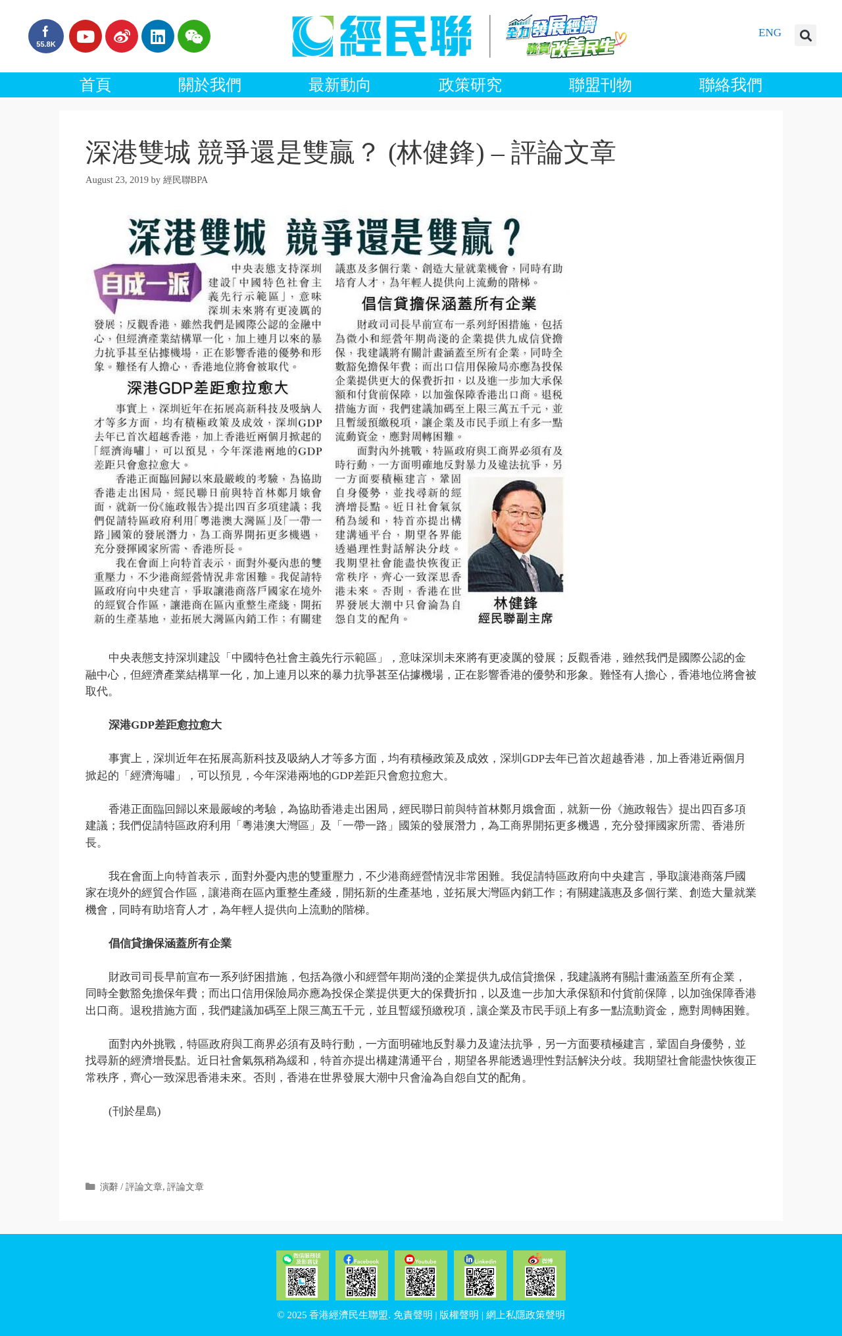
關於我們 (209, 84)
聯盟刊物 (600, 84)
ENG (769, 32)
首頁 (95, 84)
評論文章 (185, 1186)
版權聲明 (459, 1315)
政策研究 (470, 84)
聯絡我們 (730, 84)
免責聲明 (413, 1315)
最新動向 (340, 84)
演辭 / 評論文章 (131, 1186)
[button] (805, 35)
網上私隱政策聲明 (525, 1315)
